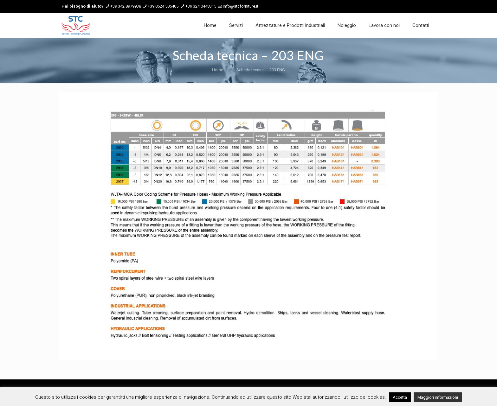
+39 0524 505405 (163, 6)
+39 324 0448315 (200, 6)
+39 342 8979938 (125, 6)
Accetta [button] (400, 397)
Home (217, 69)
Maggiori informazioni (437, 397)
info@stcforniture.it (240, 6)
